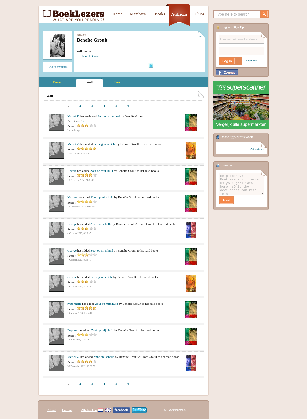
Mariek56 (73, 116)
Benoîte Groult (91, 56)
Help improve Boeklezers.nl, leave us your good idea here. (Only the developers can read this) (241, 184)
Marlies (72, 197)
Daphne (72, 330)
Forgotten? (251, 60)
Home (117, 14)
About (51, 410)
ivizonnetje (74, 303)
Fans (117, 82)
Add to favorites (58, 67)
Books (160, 14)
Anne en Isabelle (100, 224)
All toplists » (257, 148)
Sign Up (238, 27)
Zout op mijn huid (108, 116)
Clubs (199, 14)
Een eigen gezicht (105, 144)
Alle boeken (89, 410)
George (72, 224)
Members (138, 14)
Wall (89, 82)
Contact (67, 410)
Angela (72, 170)
